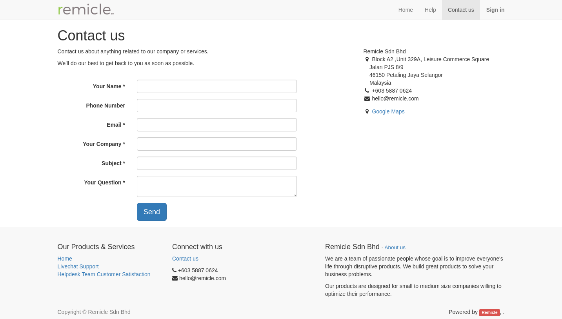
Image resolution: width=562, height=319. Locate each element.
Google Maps (388, 111)
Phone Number (105, 105)
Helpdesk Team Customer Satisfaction (104, 274)
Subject (112, 163)
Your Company (102, 144)
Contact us (185, 258)
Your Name (107, 86)
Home (65, 258)
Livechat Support (78, 266)
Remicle (489, 312)
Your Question (102, 182)
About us (395, 247)
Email (114, 125)
